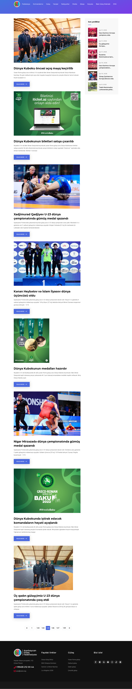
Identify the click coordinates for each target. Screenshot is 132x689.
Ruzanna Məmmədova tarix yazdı (106, 57)
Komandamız (38, 4)
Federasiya (26, 4)
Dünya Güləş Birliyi (47, 660)
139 (65, 628)
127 (58, 628)
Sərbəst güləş (72, 663)
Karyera (90, 4)
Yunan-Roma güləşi (74, 660)
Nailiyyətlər (65, 4)
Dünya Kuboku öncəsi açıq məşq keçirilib (43, 68)
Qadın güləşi (72, 667)
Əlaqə (82, 4)
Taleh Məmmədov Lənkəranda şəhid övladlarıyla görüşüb (106, 90)
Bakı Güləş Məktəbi (103, 4)
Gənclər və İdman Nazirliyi (49, 667)
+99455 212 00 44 (25, 667)
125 (48, 628)
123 (37, 628)
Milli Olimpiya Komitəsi (48, 663)
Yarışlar (55, 4)
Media (74, 4)
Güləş (48, 4)
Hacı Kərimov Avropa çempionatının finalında (107, 68)
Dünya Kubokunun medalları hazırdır (40, 368)
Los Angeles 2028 (47, 670)
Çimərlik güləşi (72, 670)
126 (53, 628)
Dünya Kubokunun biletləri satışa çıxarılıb (44, 141)
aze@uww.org (21, 671)
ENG (115, 4)
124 (42, 628)
